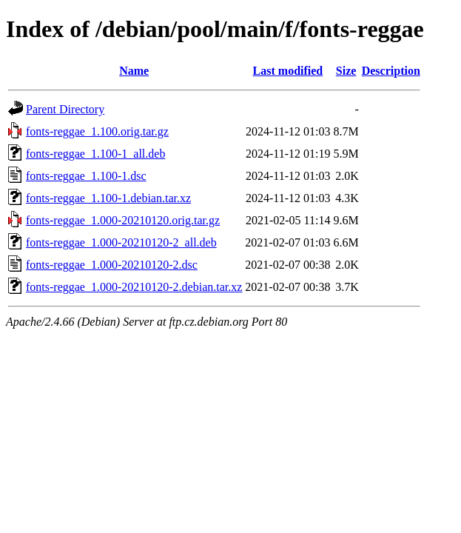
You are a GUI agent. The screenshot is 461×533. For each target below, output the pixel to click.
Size (346, 70)
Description (391, 70)
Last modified (288, 70)
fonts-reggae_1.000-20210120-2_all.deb (121, 242)
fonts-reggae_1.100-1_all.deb (95, 153)
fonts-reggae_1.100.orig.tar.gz (97, 131)
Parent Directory (65, 109)
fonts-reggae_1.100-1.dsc (86, 176)
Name (134, 70)
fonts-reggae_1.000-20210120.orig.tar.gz (123, 220)
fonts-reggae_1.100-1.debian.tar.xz (108, 198)
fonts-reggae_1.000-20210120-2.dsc (112, 264)
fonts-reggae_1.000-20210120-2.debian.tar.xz (134, 287)
